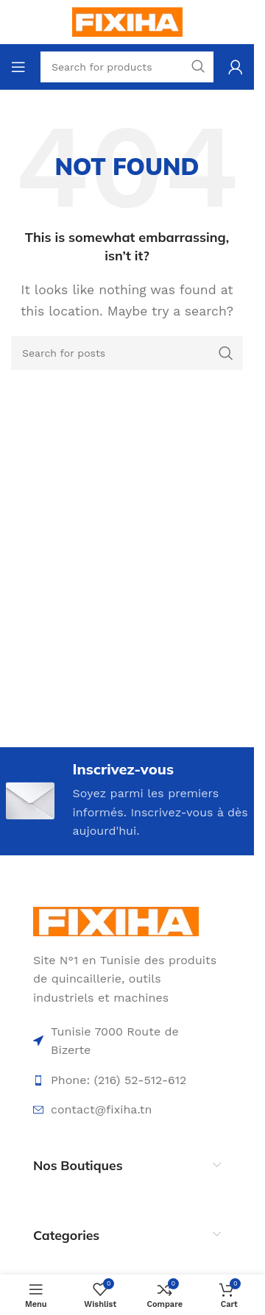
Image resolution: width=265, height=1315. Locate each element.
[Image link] (116, 920)
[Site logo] (127, 21)
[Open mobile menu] (18, 67)
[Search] (127, 353)
